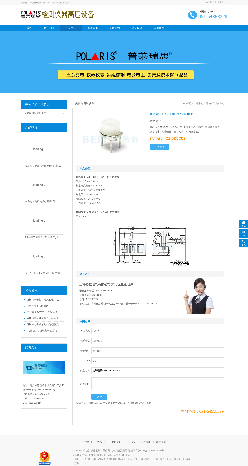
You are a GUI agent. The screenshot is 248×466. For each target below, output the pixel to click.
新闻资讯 (92, 27)
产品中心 (70, 27)
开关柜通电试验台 (37, 104)
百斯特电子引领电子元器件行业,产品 (44, 318)
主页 (188, 103)
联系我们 (221, 2)
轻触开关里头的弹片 (37, 305)
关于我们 (210, 2)
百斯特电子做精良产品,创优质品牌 (44, 324)
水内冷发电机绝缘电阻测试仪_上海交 (44, 201)
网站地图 (159, 459)
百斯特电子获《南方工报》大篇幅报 (44, 299)
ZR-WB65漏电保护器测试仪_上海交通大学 (44, 237)
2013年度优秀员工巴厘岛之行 (43, 312)
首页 (29, 27)
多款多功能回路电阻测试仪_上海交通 (44, 165)
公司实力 (115, 27)
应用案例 (159, 27)
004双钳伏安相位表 (35, 112)
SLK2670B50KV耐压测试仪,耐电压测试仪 (44, 273)
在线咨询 (159, 147)
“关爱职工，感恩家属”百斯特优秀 (44, 330)
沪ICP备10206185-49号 (151, 450)
